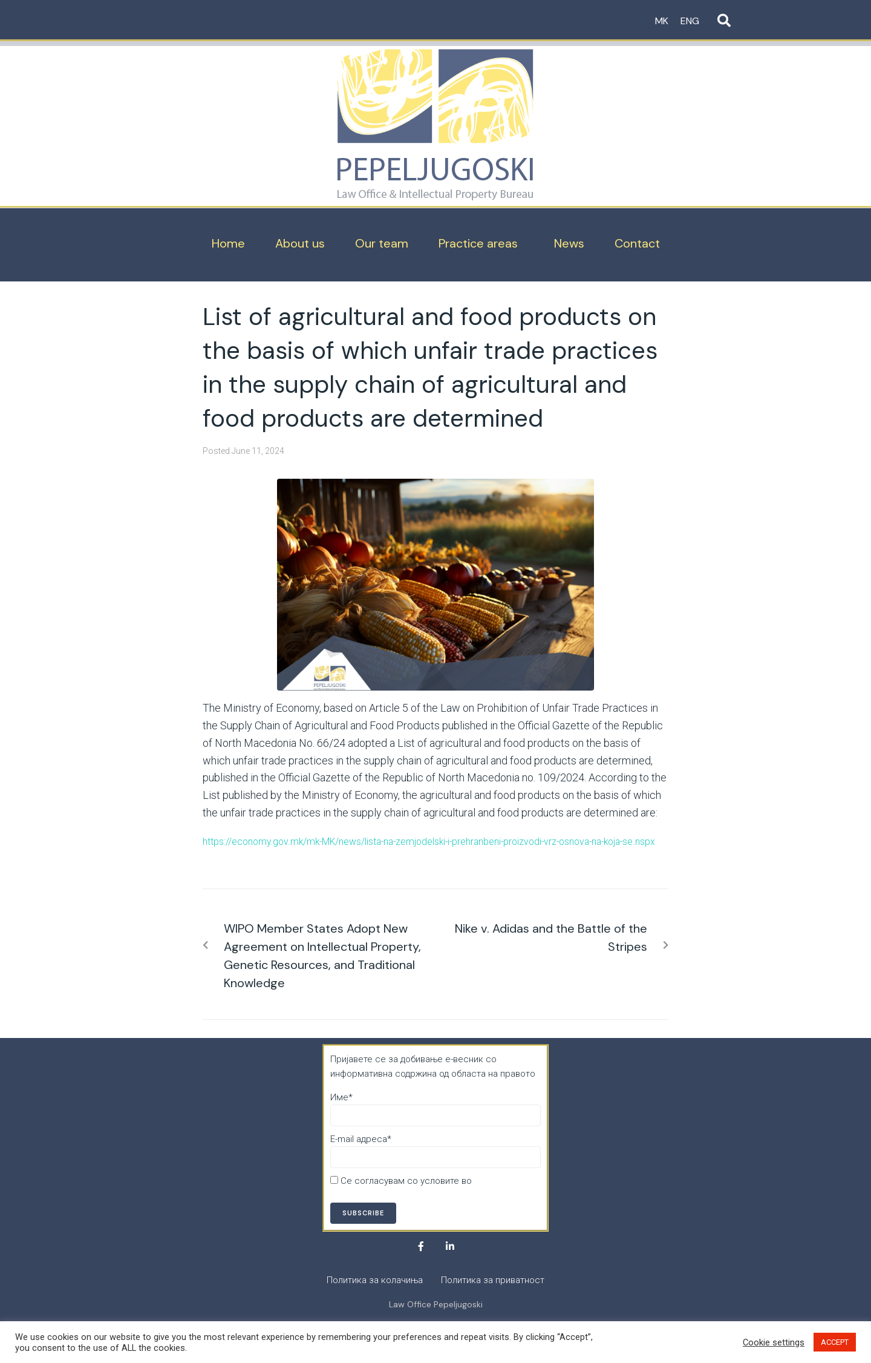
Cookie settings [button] (773, 1342)
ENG (689, 21)
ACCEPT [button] (835, 1342)
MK (661, 21)
